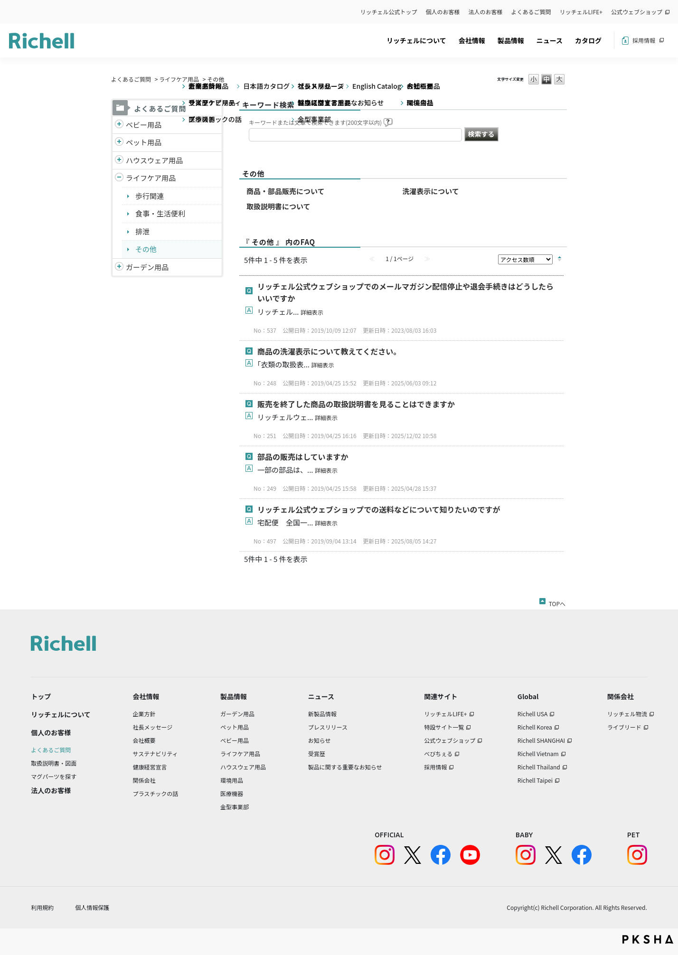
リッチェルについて (416, 40)
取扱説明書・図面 (53, 763)
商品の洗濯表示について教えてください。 (329, 351)
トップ (41, 696)
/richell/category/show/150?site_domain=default (119, 267)
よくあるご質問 (531, 12)
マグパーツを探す (53, 776)
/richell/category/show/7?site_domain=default (119, 160)
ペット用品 (143, 142)
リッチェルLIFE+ (581, 12)
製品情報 (511, 40)
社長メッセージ (153, 727)
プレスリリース (328, 727)
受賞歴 (316, 753)
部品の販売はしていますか (302, 456)
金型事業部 (234, 807)
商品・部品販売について (285, 191)
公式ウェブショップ (636, 12)
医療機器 (231, 793)
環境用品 (231, 780)
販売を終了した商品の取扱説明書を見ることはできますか (356, 404)
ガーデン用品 (147, 267)
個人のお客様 (443, 12)
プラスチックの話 (156, 793)
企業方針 (144, 714)
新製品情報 (322, 714)
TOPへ (557, 601)
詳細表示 (312, 312)
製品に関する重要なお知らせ (345, 767)
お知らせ (319, 740)
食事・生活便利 (160, 213)
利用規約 (42, 907)
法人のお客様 (486, 12)
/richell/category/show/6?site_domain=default (119, 178)
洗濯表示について (430, 191)
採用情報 (643, 40)
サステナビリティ (155, 753)
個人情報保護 (92, 907)
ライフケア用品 (179, 79)
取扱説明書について (278, 206)
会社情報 (472, 40)
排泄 (142, 231)
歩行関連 (149, 196)
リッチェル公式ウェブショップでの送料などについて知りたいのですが (378, 509)
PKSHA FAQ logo (647, 939)
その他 (146, 249)
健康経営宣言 (150, 767)
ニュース (550, 40)
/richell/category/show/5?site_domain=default (119, 125)
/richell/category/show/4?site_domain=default (119, 142)
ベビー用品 (143, 125)
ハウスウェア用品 (154, 160)
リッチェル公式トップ (388, 12)
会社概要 (144, 740)
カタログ (588, 40)
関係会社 (144, 780)
